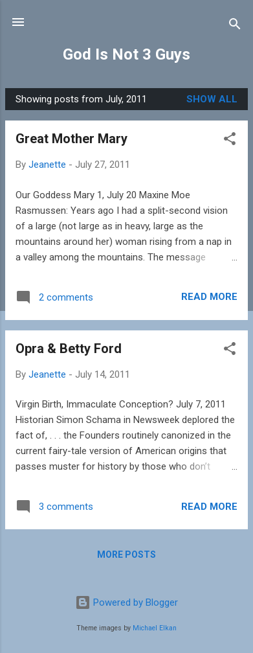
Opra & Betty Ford (69, 348)
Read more (209, 297)
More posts (126, 554)
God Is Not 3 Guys (126, 54)
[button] (229, 141)
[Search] (235, 26)
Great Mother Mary (71, 138)
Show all (211, 99)
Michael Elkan (155, 628)
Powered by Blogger (126, 602)
